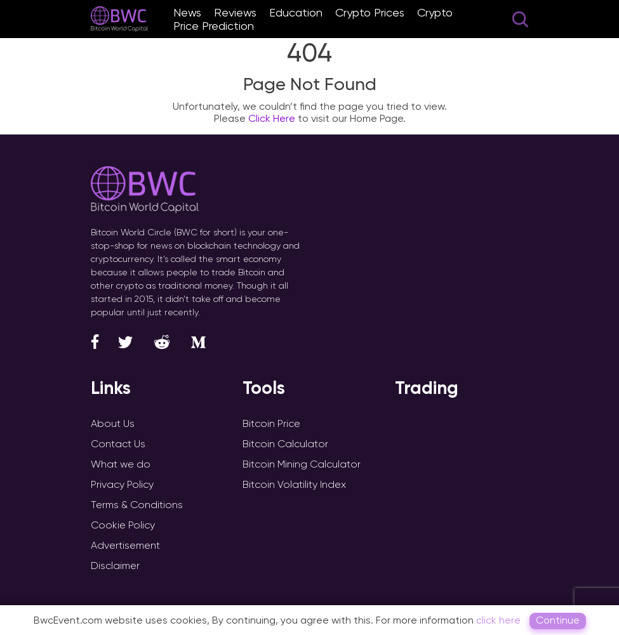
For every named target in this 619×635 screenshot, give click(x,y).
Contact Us (118, 444)
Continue (558, 620)
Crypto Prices (369, 12)
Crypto (435, 12)
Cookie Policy (123, 525)
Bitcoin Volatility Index (294, 484)
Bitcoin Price (271, 423)
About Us (113, 423)
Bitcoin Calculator (285, 444)
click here (498, 620)
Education (296, 12)
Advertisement (125, 545)
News (187, 12)
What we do (120, 464)
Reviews (235, 12)
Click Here (271, 118)
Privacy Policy (122, 484)
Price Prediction (213, 25)
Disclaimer (115, 566)
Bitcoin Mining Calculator (302, 464)
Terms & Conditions (137, 505)
